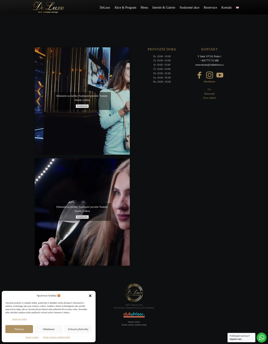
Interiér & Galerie (163, 7)
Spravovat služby (19, 319)
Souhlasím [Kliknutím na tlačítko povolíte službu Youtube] (82, 106)
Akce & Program (125, 7)
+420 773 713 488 (209, 60)
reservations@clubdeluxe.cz (209, 64)
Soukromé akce (189, 7)
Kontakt (226, 7)
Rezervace (210, 7)
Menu (144, 7)
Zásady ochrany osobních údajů (56, 337)
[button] (90, 296)
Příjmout (19, 329)
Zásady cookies (32, 337)
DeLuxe (105, 7)
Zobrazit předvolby (78, 329)
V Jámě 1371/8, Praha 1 (209, 56)
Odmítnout (48, 329)
